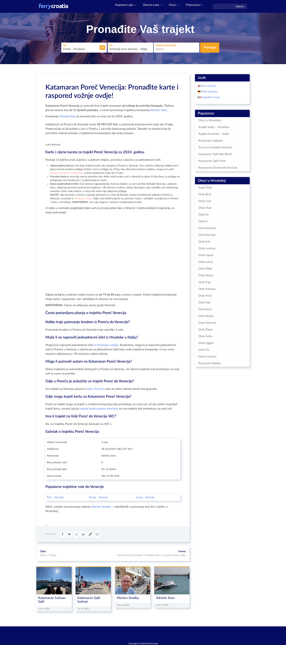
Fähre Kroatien (209, 90)
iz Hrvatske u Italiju (106, 344)
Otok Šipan (205, 328)
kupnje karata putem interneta (99, 407)
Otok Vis (203, 348)
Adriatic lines (165, 596)
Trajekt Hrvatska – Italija (213, 132)
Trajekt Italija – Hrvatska (213, 126)
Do (105, 44)
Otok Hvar (205, 206)
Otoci (172, 6)
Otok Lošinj (205, 260)
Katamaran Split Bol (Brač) (215, 153)
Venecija (103, 496)
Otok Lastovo (207, 247)
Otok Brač (204, 193)
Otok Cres (204, 200)
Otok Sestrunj (207, 321)
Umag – (140, 496)
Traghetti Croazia (210, 96)
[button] (97, 47)
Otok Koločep (207, 227)
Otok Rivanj (205, 314)
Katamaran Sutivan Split (51, 598)
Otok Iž (203, 220)
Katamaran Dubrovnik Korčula (217, 166)
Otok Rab (204, 301)
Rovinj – (94, 496)
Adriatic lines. (159, 109)
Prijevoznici (194, 6)
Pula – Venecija (55, 496)
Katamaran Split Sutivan (88, 598)
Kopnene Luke (121, 6)
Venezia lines (68, 115)
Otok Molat (205, 274)
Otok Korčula (206, 233)
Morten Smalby (101, 505)
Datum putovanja (160, 44)
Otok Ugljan (206, 341)
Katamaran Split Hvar (212, 159)
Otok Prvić (205, 294)
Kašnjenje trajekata (210, 139)
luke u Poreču (95, 387)
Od (59, 44)
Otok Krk (204, 240)
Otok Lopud (205, 254)
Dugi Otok (205, 186)
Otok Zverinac (207, 355)
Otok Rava (205, 308)
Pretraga (210, 47)
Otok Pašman (207, 287)
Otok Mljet (205, 267)
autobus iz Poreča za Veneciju (66, 172)
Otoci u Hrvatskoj (209, 119)
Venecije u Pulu (82, 197)
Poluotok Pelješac (209, 362)
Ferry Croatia (208, 85)
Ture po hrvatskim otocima (215, 146)
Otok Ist (203, 213)
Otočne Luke (149, 6)
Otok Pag (204, 281)
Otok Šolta (205, 335)
